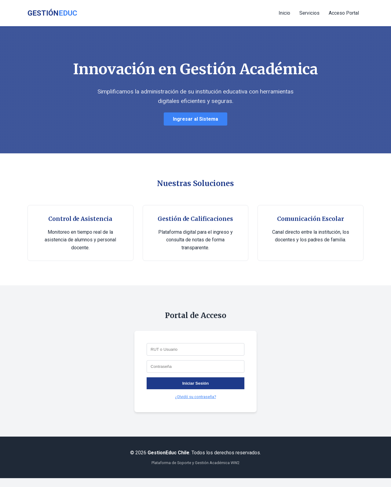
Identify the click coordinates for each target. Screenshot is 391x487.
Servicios (309, 13)
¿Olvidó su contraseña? (195, 396)
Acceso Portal (344, 13)
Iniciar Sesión (195, 383)
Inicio (284, 13)
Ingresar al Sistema (195, 119)
